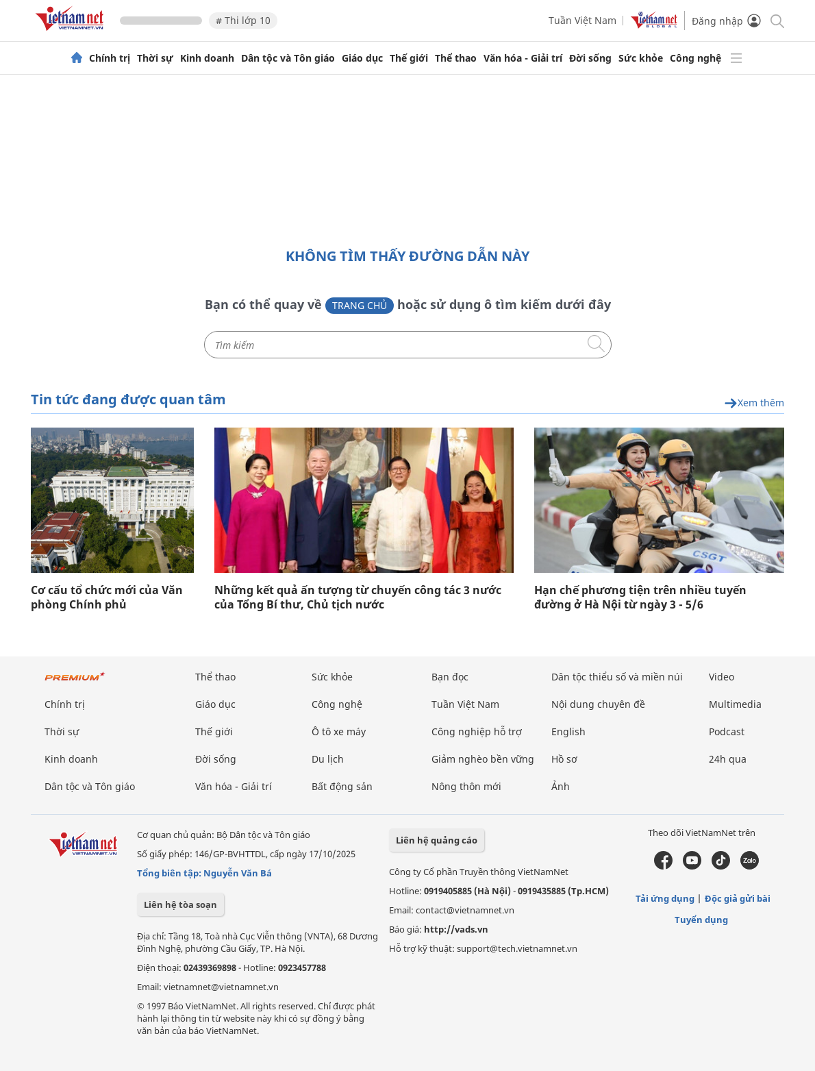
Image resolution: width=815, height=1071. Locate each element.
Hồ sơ (564, 758)
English (568, 731)
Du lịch (328, 758)
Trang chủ (359, 305)
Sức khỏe (640, 58)
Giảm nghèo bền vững (482, 758)
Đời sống (590, 58)
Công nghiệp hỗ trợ (476, 731)
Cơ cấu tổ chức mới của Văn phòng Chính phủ (107, 597)
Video (721, 676)
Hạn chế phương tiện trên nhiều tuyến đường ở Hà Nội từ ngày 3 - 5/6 (640, 597)
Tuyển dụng (701, 919)
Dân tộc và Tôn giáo (288, 58)
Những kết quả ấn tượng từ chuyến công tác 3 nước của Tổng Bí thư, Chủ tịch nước (357, 597)
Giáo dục (362, 58)
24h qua (728, 758)
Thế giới (409, 58)
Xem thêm (754, 403)
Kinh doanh (207, 58)
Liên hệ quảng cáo (436, 840)
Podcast (726, 731)
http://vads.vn (456, 929)
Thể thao (456, 58)
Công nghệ (695, 58)
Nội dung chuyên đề (598, 704)
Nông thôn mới (466, 786)
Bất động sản (342, 786)
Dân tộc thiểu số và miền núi (617, 676)
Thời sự (155, 58)
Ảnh (560, 786)
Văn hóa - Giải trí (523, 58)
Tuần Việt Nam (582, 20)
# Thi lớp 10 (243, 20)
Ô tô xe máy (339, 731)
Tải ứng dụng (665, 898)
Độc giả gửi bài (737, 898)
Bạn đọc (449, 676)
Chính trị (109, 58)
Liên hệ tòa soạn (180, 904)
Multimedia (735, 704)
